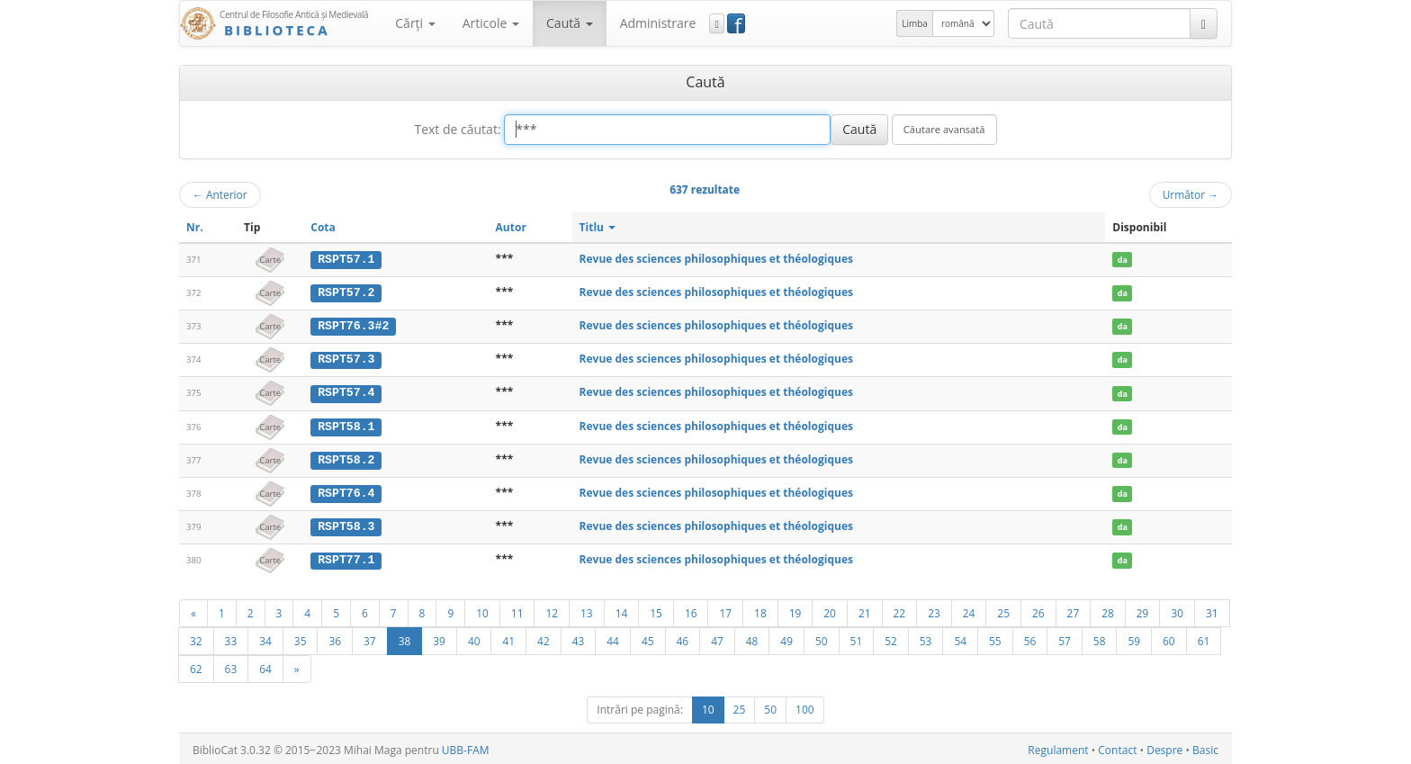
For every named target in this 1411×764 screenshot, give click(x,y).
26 (1038, 610)
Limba (915, 23)
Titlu (598, 227)
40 (474, 638)
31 (1212, 610)
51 (856, 638)
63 (231, 666)
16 (691, 610)
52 (891, 638)
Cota (323, 227)
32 (196, 638)
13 (586, 610)
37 (370, 638)
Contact (1117, 747)
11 (517, 610)
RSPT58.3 (346, 524)
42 (543, 638)
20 (829, 610)
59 (1134, 638)
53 (926, 638)
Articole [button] (491, 22)
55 (995, 638)
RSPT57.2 (346, 292)
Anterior (220, 194)
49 (786, 638)
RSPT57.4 (346, 391)
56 (1030, 638)
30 (1177, 610)
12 (551, 610)
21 (864, 610)
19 (795, 610)
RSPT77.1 (346, 557)
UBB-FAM (466, 747)
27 (1073, 610)
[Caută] (1204, 23)
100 (804, 707)
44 (613, 638)
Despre (1164, 747)
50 (821, 638)
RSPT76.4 (346, 490)
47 (717, 638)
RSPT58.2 (346, 457)
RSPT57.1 (346, 259)
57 (1064, 638)
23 (934, 610)
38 (405, 638)
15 (656, 610)
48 (752, 638)
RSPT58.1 (346, 425)
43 (578, 638)
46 (683, 638)
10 (482, 610)
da (1123, 259)
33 (231, 638)
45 (648, 638)
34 (265, 638)
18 (760, 610)
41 (508, 638)
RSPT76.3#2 (353, 325)
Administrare (658, 22)
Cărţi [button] (415, 22)
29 (1143, 610)
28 (1107, 610)
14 (622, 610)
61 (1204, 638)
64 (265, 666)
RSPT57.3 (346, 358)
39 (439, 638)
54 (960, 638)
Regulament (1058, 747)
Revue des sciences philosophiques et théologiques (716, 258)
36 (334, 638)
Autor (511, 227)
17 (725, 610)
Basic (1205, 747)
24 (969, 610)
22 (900, 610)
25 (1003, 610)
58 (1099, 638)
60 (1169, 638)
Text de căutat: (457, 129)
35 (300, 638)
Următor (1190, 194)
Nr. (194, 227)
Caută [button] (569, 22)
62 (196, 666)
